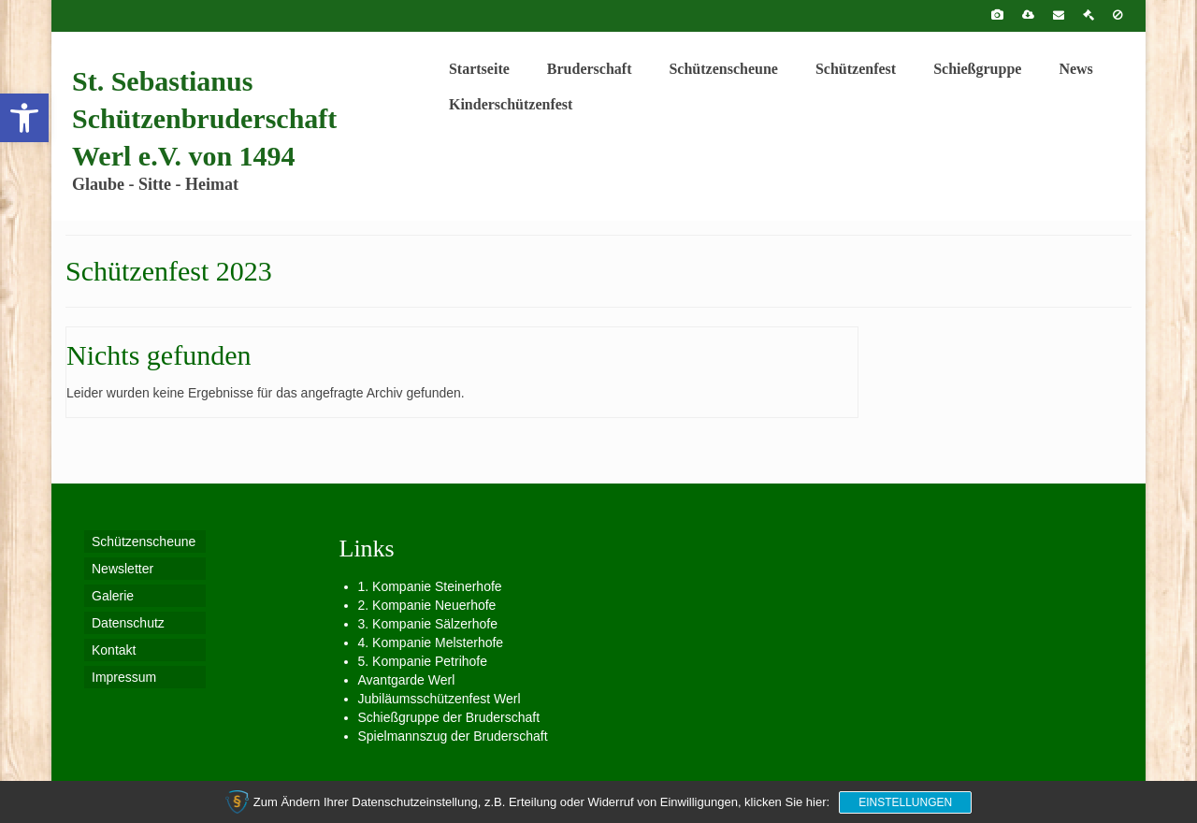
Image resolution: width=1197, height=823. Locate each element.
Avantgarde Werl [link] (406, 679)
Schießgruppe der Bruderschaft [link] (449, 717)
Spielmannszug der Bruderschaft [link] (453, 736)
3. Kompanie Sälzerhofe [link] (428, 623)
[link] (24, 118)
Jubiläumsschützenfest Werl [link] (439, 698)
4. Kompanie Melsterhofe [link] (431, 642)
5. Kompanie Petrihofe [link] (423, 661)
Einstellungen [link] (905, 802)
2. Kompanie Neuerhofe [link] (427, 605)
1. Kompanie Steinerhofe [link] (430, 586)
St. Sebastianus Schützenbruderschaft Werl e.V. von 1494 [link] (204, 118)
